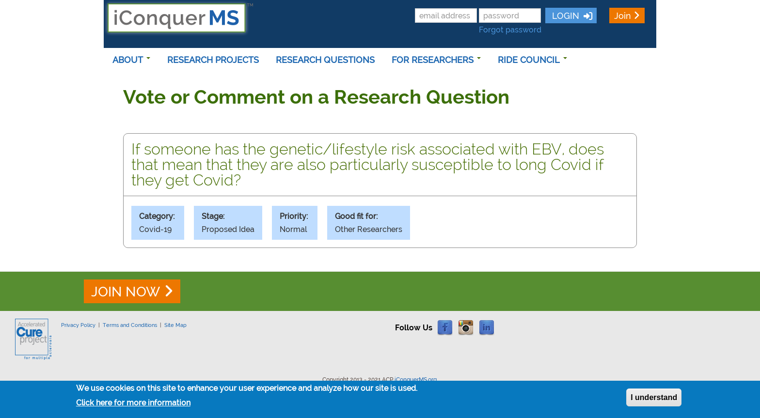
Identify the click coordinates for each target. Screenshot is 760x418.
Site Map (175, 325)
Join (622, 16)
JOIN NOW (125, 292)
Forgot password (510, 29)
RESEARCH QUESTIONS (325, 60)
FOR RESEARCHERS (436, 60)
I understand (654, 400)
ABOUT (131, 60)
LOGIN (564, 16)
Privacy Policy (78, 325)
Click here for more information (133, 405)
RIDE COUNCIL (532, 60)
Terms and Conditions (130, 325)
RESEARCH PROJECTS (213, 60)
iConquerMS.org (416, 379)
